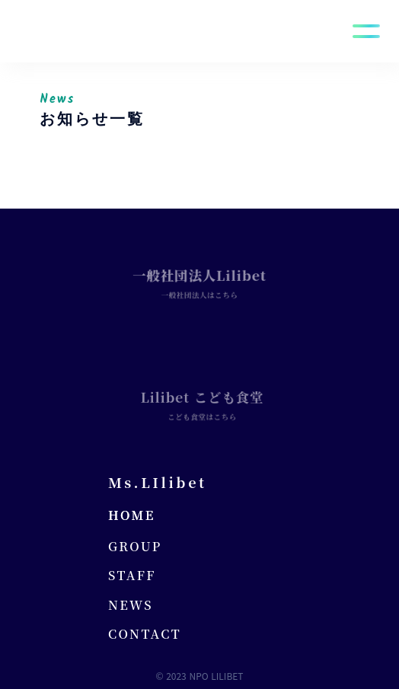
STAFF (132, 575)
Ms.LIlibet (157, 482)
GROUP (135, 546)
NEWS (130, 605)
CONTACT (144, 634)
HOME (131, 515)
